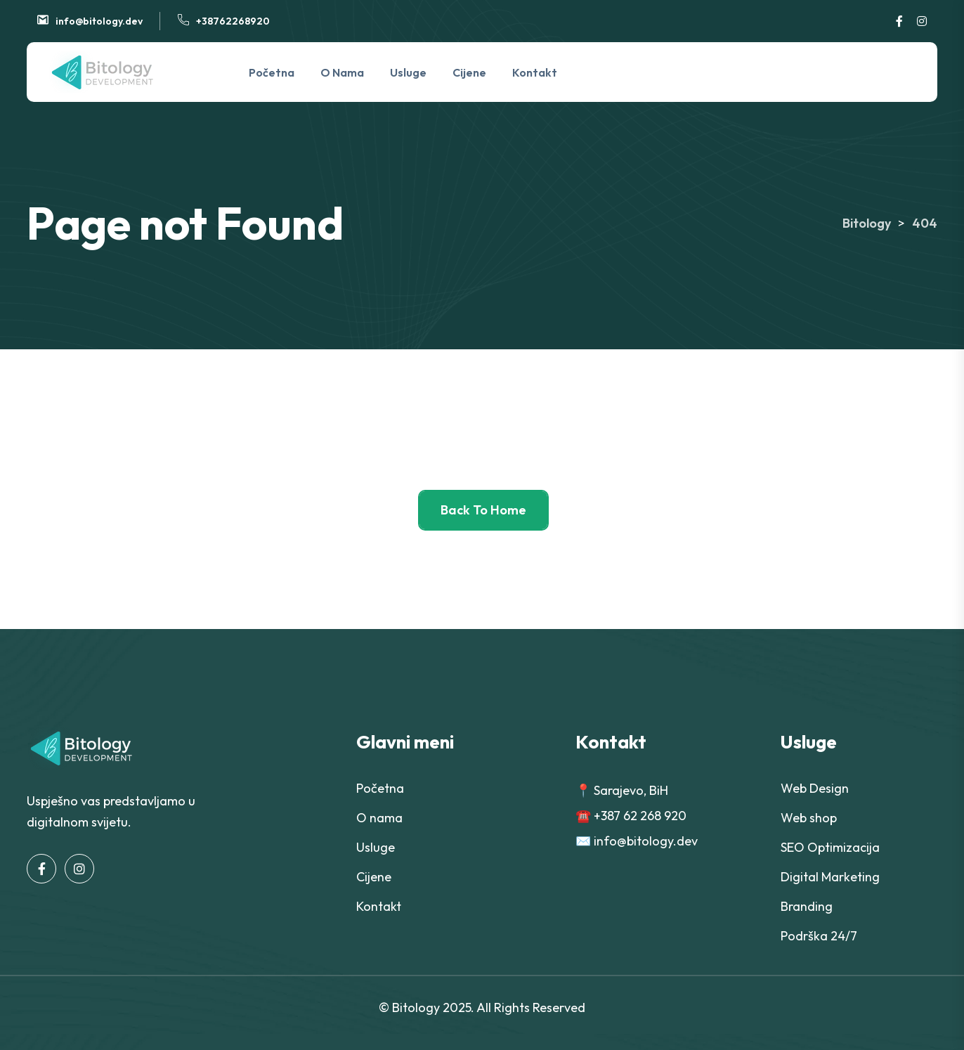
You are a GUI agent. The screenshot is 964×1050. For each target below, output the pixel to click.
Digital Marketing (830, 877)
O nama (342, 72)
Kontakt (534, 72)
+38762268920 (233, 21)
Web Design (815, 788)
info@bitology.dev (99, 21)
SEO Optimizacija (830, 847)
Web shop (809, 818)
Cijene (469, 72)
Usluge (408, 72)
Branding (807, 906)
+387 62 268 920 (640, 816)
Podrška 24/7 (819, 936)
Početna (271, 72)
